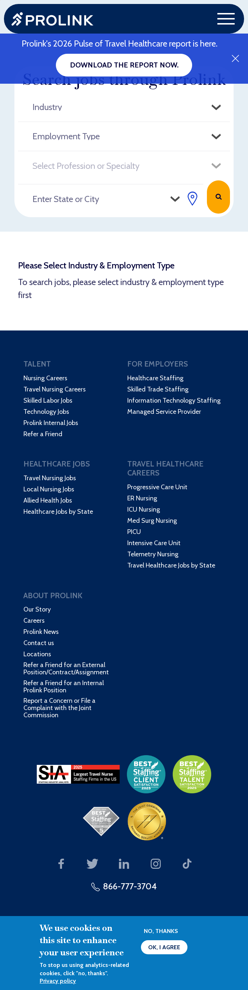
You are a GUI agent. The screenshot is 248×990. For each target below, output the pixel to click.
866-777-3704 (130, 886)
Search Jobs (218, 197)
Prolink (52, 19)
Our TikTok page (187, 864)
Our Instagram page (155, 864)
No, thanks (161, 931)
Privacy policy (58, 980)
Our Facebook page (61, 864)
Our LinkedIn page (124, 864)
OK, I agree (164, 947)
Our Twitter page (92, 864)
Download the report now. (124, 65)
